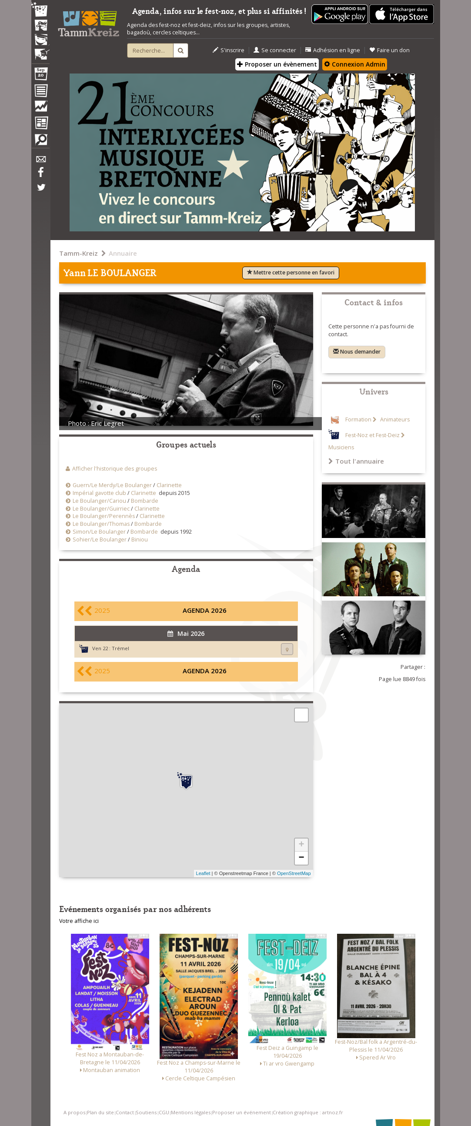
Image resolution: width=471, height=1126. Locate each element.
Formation (358, 419)
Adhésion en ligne (332, 50)
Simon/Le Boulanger (99, 531)
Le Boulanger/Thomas (101, 524)
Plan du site (100, 1112)
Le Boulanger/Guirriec (101, 508)
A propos (74, 1112)
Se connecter (275, 50)
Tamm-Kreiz (78, 253)
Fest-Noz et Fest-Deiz (372, 435)
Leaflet (203, 873)
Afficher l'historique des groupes (114, 468)
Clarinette (169, 485)
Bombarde (144, 501)
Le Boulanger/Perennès (104, 516)
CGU (164, 1112)
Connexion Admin (354, 64)
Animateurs (394, 419)
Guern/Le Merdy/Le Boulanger (112, 485)
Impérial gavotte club (99, 493)
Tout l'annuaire (356, 461)
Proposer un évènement (277, 64)
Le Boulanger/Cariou (99, 501)
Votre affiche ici (79, 921)
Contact (125, 1112)
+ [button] (301, 845)
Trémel (120, 648)
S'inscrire (228, 50)
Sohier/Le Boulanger (100, 539)
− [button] (301, 858)
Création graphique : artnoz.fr (308, 1112)
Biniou (139, 539)
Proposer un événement (241, 1112)
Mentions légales (190, 1112)
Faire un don (389, 50)
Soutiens (146, 1112)
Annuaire (123, 253)
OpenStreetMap (294, 873)
